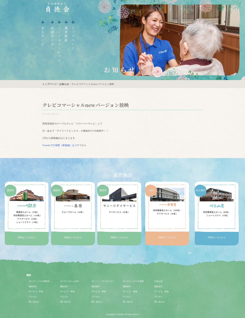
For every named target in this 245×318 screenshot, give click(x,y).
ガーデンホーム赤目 (69, 281)
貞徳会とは (51, 36)
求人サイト (41, 36)
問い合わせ (34, 302)
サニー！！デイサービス (103, 281)
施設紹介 (33, 286)
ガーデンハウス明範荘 (39, 281)
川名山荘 (158, 281)
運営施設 (65, 34)
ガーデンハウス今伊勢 (133, 281)
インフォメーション (58, 44)
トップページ (72, 38)
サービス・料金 (36, 291)
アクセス (33, 296)
